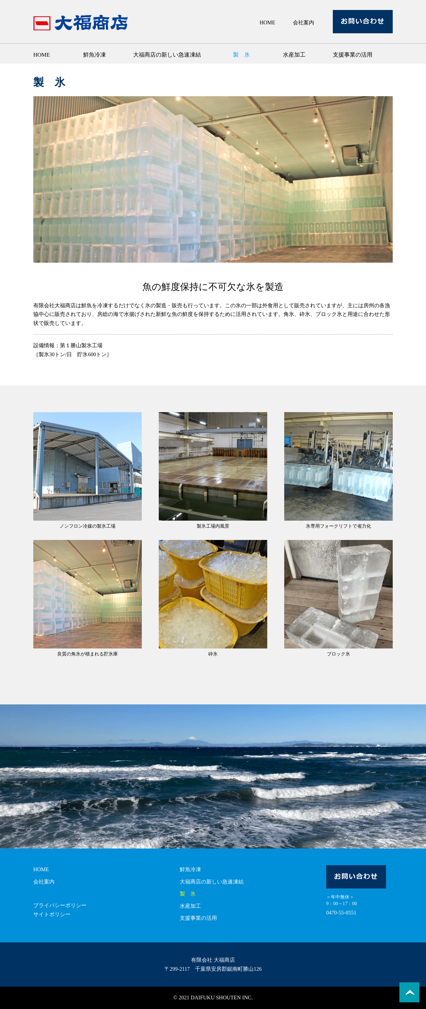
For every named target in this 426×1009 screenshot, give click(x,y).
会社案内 (303, 22)
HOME (267, 22)
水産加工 (294, 55)
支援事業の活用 (352, 55)
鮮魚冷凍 (94, 55)
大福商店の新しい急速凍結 (167, 55)
